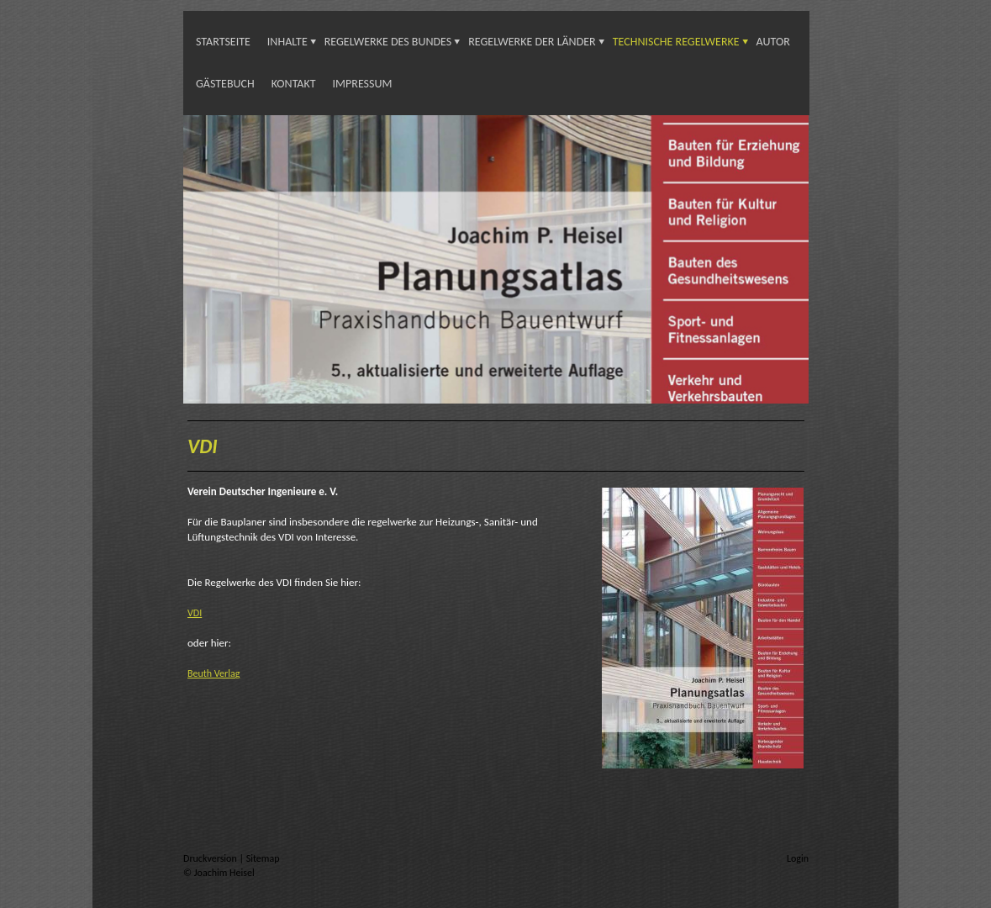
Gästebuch (225, 84)
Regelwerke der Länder (531, 41)
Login (798, 858)
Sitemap (263, 858)
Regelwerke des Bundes (387, 41)
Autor (773, 41)
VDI (194, 613)
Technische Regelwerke (676, 41)
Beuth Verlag (213, 673)
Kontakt (293, 84)
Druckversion (211, 858)
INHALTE (287, 41)
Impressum (363, 84)
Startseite (223, 41)
